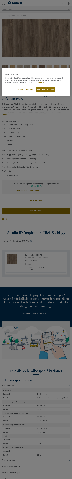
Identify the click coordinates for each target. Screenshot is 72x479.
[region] (36, 82)
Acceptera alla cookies (45, 89)
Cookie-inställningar (25, 89)
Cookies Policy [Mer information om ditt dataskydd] (38, 82)
